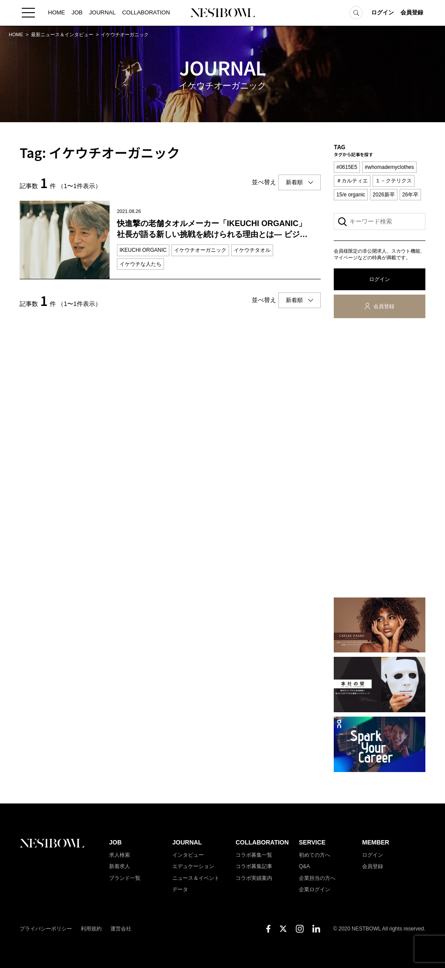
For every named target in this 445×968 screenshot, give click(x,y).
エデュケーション (193, 866)
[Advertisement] (379, 459)
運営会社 (120, 929)
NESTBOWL (222, 13)
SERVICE (312, 842)
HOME (56, 13)
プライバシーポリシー (46, 929)
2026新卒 (384, 195)
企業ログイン (314, 889)
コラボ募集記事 (254, 866)
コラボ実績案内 (254, 878)
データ (180, 889)
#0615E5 (346, 167)
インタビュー (188, 855)
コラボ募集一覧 (254, 855)
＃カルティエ (352, 181)
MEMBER (375, 842)
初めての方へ (314, 855)
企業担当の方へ (317, 878)
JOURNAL (102, 13)
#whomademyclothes (389, 167)
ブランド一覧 (124, 878)
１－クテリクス (393, 181)
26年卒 (410, 195)
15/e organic (350, 195)
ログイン (382, 13)
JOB (77, 13)
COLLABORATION (146, 13)
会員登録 (411, 13)
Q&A (304, 866)
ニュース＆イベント (195, 878)
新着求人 (119, 866)
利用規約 (91, 929)
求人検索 (119, 855)
